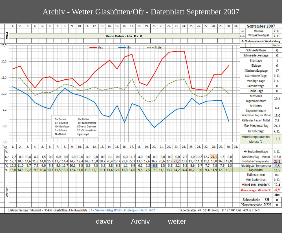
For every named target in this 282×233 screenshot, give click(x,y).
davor (104, 221)
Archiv (140, 221)
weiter (177, 221)
